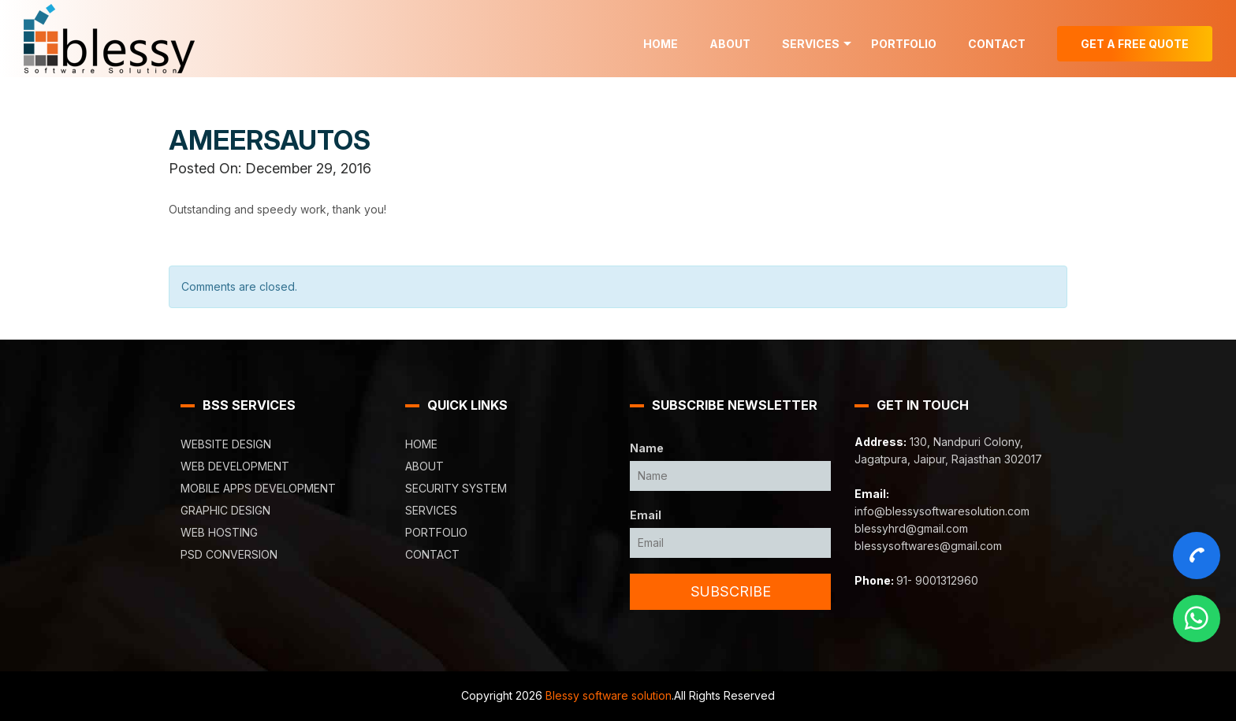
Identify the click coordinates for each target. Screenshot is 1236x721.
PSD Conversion (229, 554)
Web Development (235, 466)
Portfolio (903, 43)
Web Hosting (219, 532)
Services (811, 43)
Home (660, 43)
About (729, 43)
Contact (997, 43)
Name (647, 448)
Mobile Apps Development (258, 488)
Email (645, 515)
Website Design (226, 444)
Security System (456, 488)
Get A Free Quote (1135, 43)
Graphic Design (225, 510)
